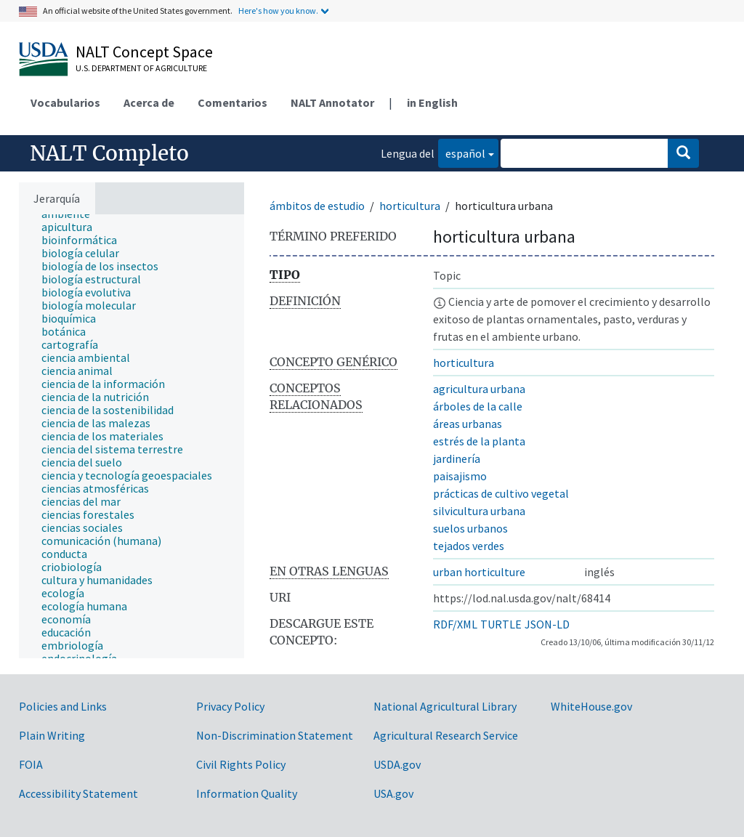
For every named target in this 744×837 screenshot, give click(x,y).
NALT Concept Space (144, 51)
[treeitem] (73, 226)
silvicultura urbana (479, 511)
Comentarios (232, 102)
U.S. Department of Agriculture (141, 67)
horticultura (409, 205)
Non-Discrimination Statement (274, 735)
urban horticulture (479, 572)
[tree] (131, 436)
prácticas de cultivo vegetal (501, 493)
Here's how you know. (278, 10)
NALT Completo (109, 153)
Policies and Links (63, 706)
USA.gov (393, 793)
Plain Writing (52, 735)
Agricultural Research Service (445, 735)
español (461, 152)
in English (432, 102)
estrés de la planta (479, 441)
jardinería (456, 458)
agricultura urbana (479, 388)
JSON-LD (547, 624)
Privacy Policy (230, 706)
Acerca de (149, 102)
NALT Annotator (332, 102)
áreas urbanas (467, 423)
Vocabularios (65, 102)
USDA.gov (397, 764)
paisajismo (460, 476)
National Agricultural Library (445, 706)
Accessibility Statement (78, 793)
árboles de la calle (477, 406)
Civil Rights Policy (241, 764)
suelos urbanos (470, 528)
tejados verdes (468, 545)
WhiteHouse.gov (591, 706)
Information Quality (246, 793)
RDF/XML (455, 624)
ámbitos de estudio (317, 205)
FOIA (31, 764)
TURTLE (501, 624)
